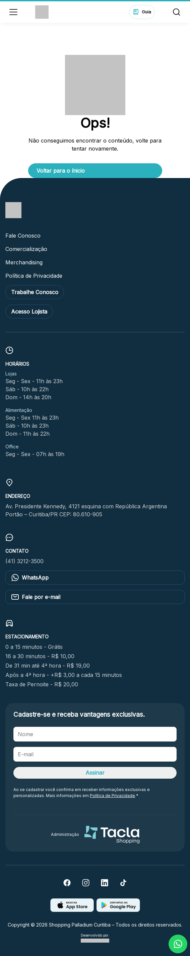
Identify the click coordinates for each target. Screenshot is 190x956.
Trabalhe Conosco (34, 292)
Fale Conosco (23, 235)
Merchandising (24, 262)
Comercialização (26, 249)
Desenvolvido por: (95, 938)
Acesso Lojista (29, 311)
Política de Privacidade (33, 275)
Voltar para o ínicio (61, 170)
